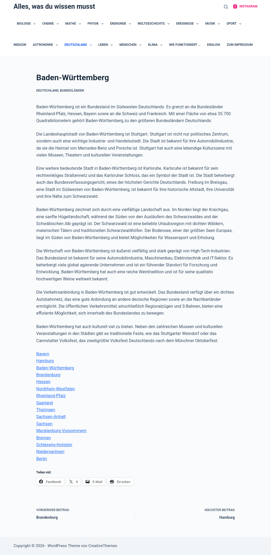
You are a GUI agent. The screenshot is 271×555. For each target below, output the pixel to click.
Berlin (41, 458)
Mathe (74, 24)
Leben (106, 45)
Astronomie (46, 45)
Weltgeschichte (155, 24)
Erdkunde (121, 24)
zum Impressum (240, 45)
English (213, 45)
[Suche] (226, 7)
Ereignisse (188, 24)
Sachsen (44, 423)
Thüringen (45, 409)
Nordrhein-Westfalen (55, 388)
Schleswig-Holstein (54, 444)
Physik (97, 24)
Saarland (44, 402)
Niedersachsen (50, 451)
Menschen (131, 45)
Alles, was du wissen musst (54, 6)
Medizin (19, 45)
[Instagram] (245, 6)
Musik (213, 24)
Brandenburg (48, 374)
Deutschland (79, 45)
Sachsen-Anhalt (51, 416)
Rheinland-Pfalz (51, 395)
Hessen (43, 381)
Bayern (42, 353)
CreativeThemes (102, 545)
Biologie (27, 24)
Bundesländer (72, 90)
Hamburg (45, 360)
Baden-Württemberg (55, 367)
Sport (235, 24)
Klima (156, 45)
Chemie (51, 24)
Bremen (43, 437)
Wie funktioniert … (185, 45)
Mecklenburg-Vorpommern (61, 430)
